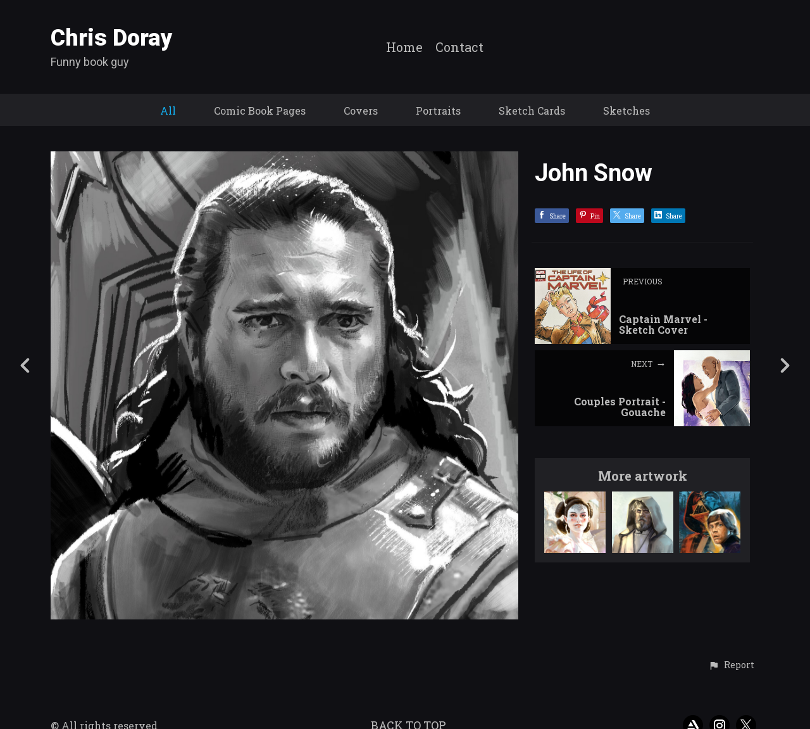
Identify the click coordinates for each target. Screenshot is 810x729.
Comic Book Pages (260, 110)
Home (404, 47)
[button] (731, 665)
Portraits (438, 110)
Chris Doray (112, 38)
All (168, 110)
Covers (361, 110)
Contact (459, 47)
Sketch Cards (532, 110)
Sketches (626, 110)
